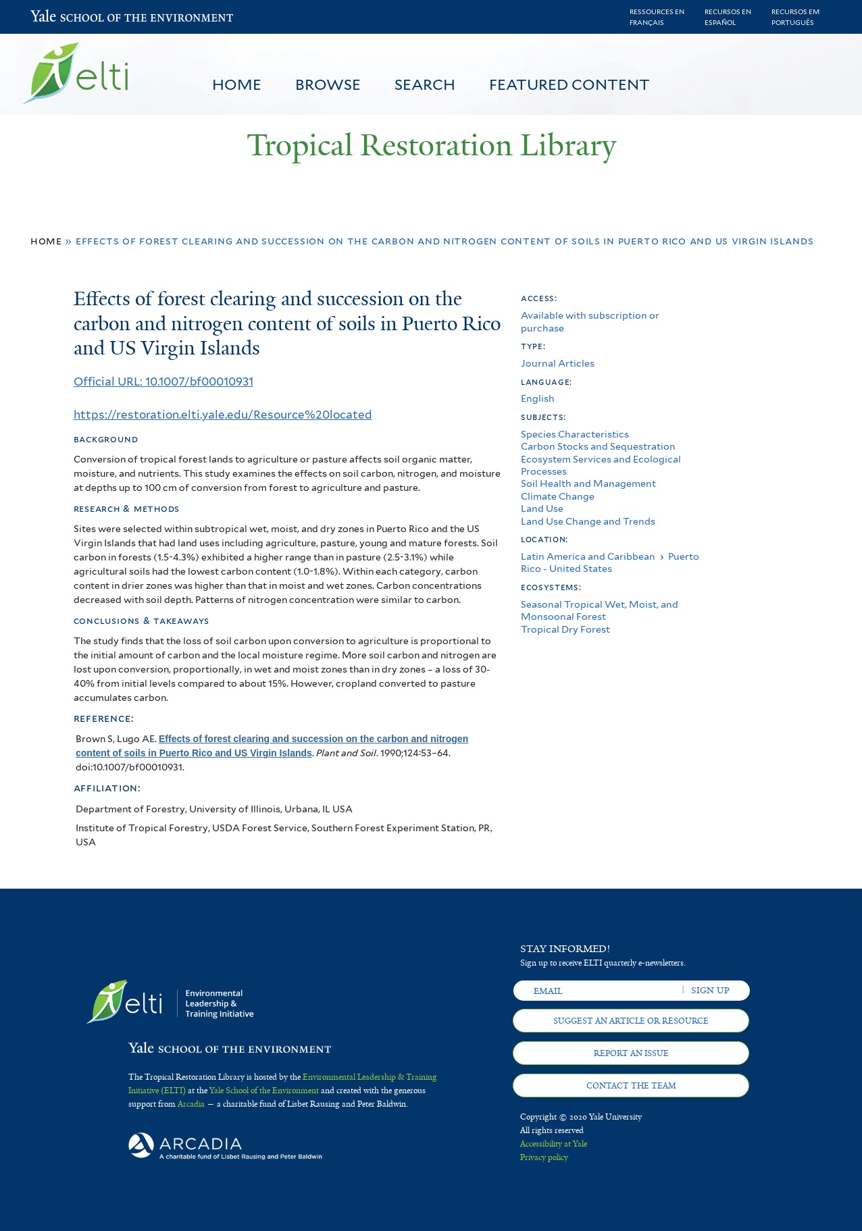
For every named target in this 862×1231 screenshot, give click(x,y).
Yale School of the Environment (65, 17)
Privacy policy (544, 1157)
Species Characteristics (575, 434)
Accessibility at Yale (553, 1143)
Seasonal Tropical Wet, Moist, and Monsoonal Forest (599, 610)
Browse (328, 84)
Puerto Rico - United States (610, 562)
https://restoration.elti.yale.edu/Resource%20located (223, 414)
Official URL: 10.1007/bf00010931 (163, 381)
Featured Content (569, 84)
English (538, 398)
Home (236, 84)
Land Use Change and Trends (588, 521)
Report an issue (631, 1053)
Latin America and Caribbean (588, 556)
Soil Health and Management (588, 483)
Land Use (542, 508)
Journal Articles (557, 363)
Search (425, 84)
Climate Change (557, 496)
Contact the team (631, 1085)
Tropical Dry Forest (565, 629)
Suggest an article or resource (631, 1021)
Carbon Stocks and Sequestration (598, 446)
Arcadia (191, 1104)
